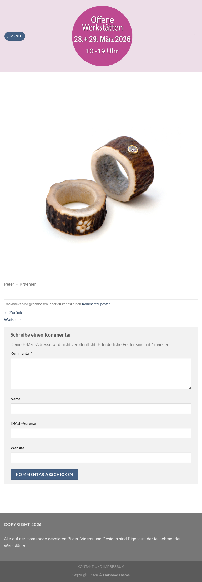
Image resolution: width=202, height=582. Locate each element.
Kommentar (22, 353)
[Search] (196, 36)
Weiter (12, 319)
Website (17, 448)
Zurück (13, 312)
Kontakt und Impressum (101, 567)
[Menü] (14, 36)
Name (15, 399)
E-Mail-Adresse (23, 423)
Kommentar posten (96, 304)
